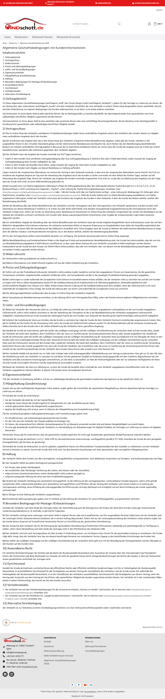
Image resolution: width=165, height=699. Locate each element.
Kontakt (47, 640)
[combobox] (93, 23)
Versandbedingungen (95, 649)
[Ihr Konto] (148, 24)
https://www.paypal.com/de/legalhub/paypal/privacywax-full (63, 195)
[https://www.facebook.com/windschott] (5, 674)
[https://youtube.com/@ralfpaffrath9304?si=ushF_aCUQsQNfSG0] (11, 674)
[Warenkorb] (157, 24)
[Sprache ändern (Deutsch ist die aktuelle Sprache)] (157, 10)
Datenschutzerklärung (54, 649)
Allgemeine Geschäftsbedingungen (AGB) (60, 660)
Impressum (49, 644)
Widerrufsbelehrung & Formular (58, 654)
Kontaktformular (29, 666)
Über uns (89, 640)
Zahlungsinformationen (95, 644)
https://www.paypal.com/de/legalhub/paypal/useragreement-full (32, 192)
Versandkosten (90, 691)
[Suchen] (119, 23)
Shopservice (51, 636)
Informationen (94, 636)
